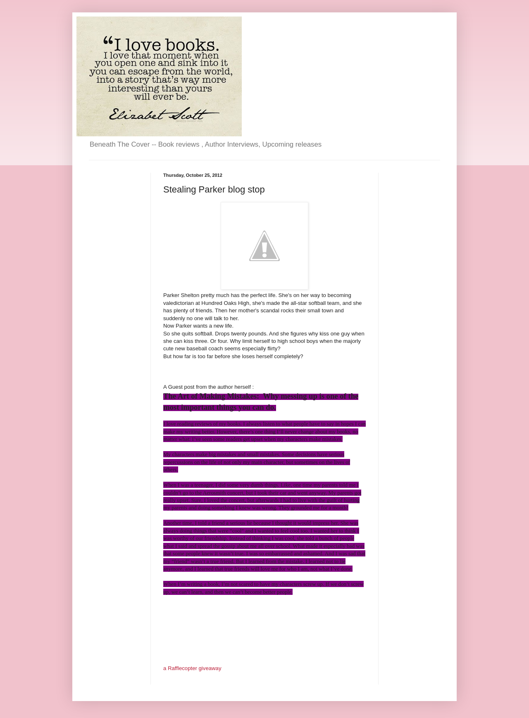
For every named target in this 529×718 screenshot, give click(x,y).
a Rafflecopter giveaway (192, 668)
